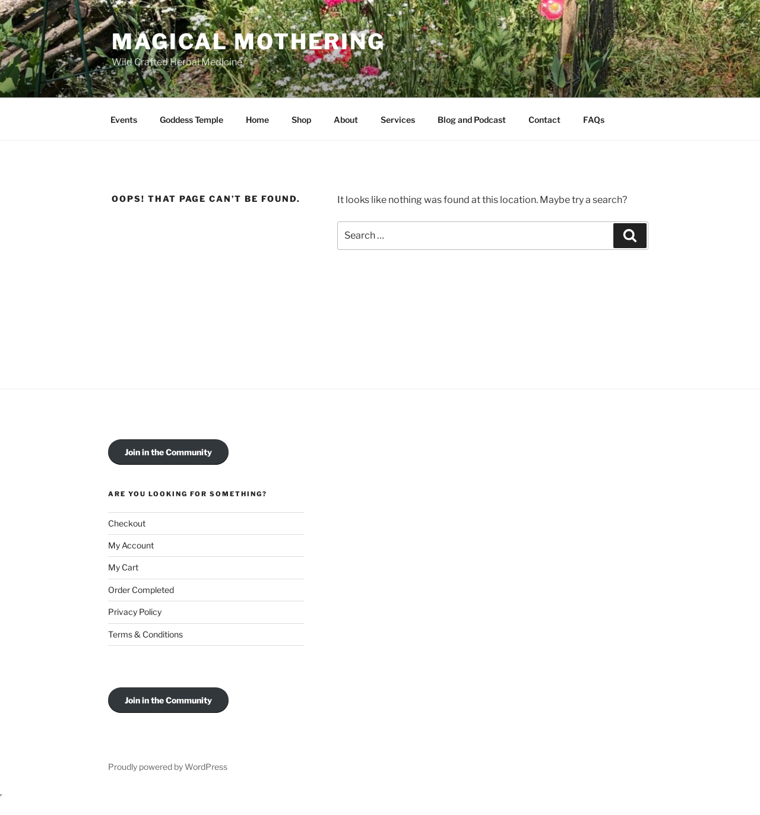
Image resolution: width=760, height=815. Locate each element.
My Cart (123, 567)
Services (398, 120)
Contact (544, 120)
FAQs (593, 120)
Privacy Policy (135, 612)
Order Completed (141, 590)
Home (257, 120)
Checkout (126, 523)
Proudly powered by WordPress (167, 767)
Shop (301, 120)
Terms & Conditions (145, 634)
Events (123, 120)
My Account (131, 545)
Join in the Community (168, 452)
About (346, 120)
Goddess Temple (191, 120)
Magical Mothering (248, 41)
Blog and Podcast (472, 120)
